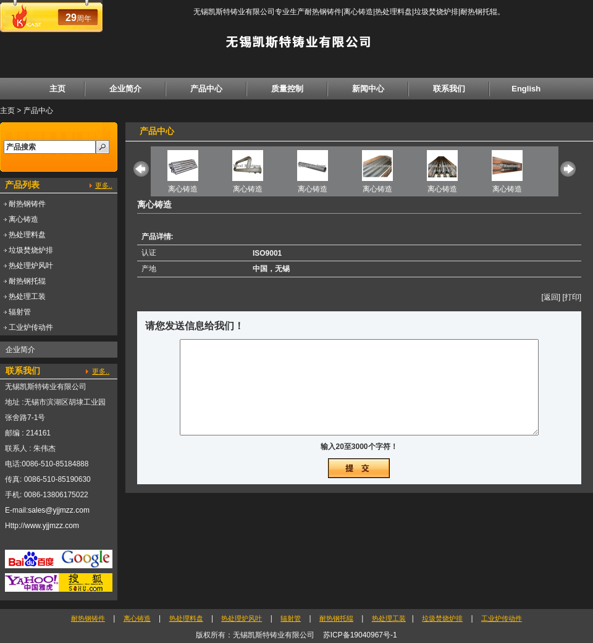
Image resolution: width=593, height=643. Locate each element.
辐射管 (20, 312)
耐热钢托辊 (27, 281)
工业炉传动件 (31, 327)
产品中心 (206, 88)
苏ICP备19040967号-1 (360, 635)
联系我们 (449, 88)
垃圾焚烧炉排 (31, 250)
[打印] (571, 297)
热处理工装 (27, 296)
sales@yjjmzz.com (59, 510)
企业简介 (125, 88)
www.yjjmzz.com (52, 525)
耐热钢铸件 (27, 204)
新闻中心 (368, 88)
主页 (57, 88)
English (525, 88)
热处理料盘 (27, 234)
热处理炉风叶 (31, 265)
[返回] (550, 297)
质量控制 (287, 88)
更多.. (103, 185)
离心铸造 (23, 219)
